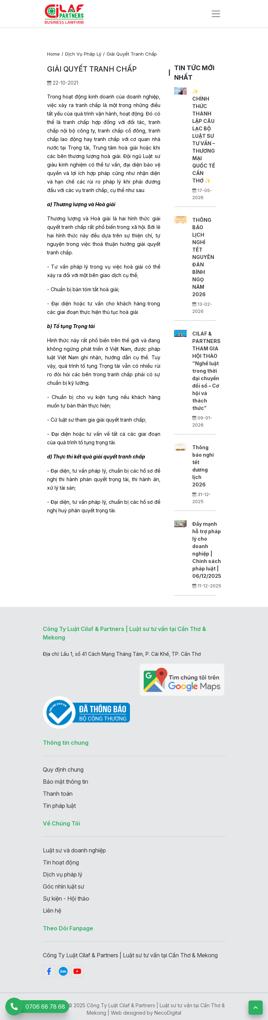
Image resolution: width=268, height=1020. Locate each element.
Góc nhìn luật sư (63, 886)
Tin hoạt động (61, 862)
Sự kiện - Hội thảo (66, 898)
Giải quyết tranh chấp (132, 54)
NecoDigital (167, 1013)
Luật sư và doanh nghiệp (74, 850)
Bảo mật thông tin (65, 781)
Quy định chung (63, 769)
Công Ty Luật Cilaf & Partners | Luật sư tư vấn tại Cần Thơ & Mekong (130, 955)
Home (53, 54)
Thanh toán (58, 793)
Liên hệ (52, 910)
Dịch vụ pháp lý (83, 54)
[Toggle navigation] (216, 14)
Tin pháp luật (59, 805)
